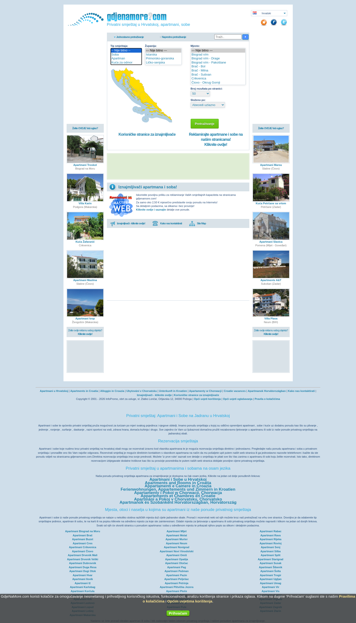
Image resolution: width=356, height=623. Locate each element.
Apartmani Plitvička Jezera (176, 587)
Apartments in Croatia (84, 390)
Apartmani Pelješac (176, 579)
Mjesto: (195, 45)
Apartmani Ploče (176, 591)
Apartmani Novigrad (176, 547)
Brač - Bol (218, 66)
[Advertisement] (178, 166)
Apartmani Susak (270, 563)
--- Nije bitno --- (163, 51)
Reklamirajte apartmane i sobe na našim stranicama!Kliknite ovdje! (216, 139)
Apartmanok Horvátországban (267, 390)
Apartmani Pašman (177, 571)
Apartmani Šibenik (270, 567)
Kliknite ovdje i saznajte (151, 209)
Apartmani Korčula (82, 591)
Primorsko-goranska (163, 59)
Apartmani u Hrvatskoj (54, 390)
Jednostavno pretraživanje (130, 36)
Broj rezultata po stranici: (207, 88)
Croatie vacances (235, 390)
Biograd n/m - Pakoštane (218, 63)
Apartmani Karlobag (82, 587)
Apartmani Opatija (176, 559)
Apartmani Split (270, 555)
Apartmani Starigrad (270, 559)
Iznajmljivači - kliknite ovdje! (127, 224)
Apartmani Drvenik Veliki (82, 559)
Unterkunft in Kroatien (173, 390)
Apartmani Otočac (176, 563)
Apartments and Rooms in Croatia (178, 483)
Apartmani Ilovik (82, 579)
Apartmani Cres (82, 543)
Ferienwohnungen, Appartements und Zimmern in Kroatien (178, 489)
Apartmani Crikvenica (82, 547)
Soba (126, 55)
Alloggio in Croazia (112, 390)
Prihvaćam (178, 613)
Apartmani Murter (177, 539)
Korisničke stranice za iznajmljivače (147, 134)
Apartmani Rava (270, 535)
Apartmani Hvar (82, 575)
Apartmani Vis (270, 591)
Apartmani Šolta (270, 571)
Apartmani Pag (176, 567)
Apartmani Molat (176, 535)
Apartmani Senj (270, 547)
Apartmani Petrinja (176, 583)
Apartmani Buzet (82, 539)
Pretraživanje (204, 124)
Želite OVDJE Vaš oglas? (85, 128)
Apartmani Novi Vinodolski (177, 551)
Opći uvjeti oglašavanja (237, 398)
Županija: (151, 45)
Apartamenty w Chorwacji (205, 390)
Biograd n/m (218, 55)
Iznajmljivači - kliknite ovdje (154, 395)
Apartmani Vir (270, 587)
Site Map (197, 224)
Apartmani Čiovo (82, 551)
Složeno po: (198, 100)
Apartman (126, 59)
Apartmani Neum (176, 543)
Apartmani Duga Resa (82, 567)
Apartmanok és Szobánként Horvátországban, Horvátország (178, 502)
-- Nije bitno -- (126, 51)
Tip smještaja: (119, 45)
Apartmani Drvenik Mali (82, 555)
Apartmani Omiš (176, 555)
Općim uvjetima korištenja (189, 601)
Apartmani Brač (82, 535)
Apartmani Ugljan (270, 579)
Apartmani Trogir (270, 575)
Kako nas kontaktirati (167, 224)
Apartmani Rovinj (270, 543)
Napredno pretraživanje (174, 36)
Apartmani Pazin (176, 575)
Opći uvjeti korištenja (207, 398)
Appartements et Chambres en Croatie (178, 496)
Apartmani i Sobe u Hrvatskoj (178, 479)
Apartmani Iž (83, 583)
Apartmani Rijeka (270, 539)
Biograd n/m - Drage (218, 59)
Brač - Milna (218, 71)
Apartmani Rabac (270, 531)
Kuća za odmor (126, 63)
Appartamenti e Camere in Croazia (178, 486)
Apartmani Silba (270, 551)
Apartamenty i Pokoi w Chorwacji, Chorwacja (178, 492)
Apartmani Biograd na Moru (82, 531)
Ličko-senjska (163, 63)
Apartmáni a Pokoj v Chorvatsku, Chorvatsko (178, 499)
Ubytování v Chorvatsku (141, 390)
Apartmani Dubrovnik (82, 563)
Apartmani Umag (270, 583)
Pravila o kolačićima (267, 398)
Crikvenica (218, 79)
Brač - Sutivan (218, 75)
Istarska (163, 55)
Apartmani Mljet (177, 531)
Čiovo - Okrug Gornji (218, 83)
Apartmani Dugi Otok (82, 571)
